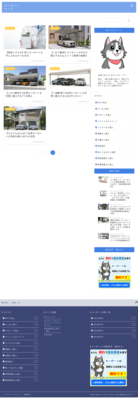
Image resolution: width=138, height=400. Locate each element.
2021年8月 (114, 318)
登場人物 (49, 334)
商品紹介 (102, 146)
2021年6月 (114, 330)
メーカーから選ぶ (105, 127)
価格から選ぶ (104, 133)
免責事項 (27, 394)
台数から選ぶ (104, 140)
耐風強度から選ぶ (105, 164)
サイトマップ (50, 317)
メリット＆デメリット (107, 121)
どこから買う (104, 109)
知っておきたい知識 (106, 152)
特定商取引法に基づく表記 (53, 330)
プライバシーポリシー (53, 321)
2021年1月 (114, 336)
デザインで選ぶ (104, 115)
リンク (48, 325)
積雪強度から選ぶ (105, 158)
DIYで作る (102, 103)
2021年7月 (114, 324)
